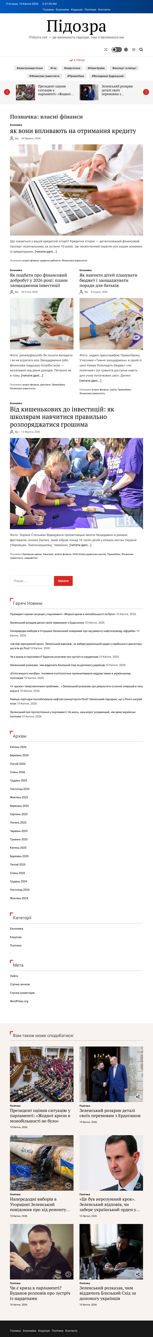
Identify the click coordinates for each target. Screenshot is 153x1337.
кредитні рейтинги (50, 260)
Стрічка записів (20, 984)
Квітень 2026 (18, 747)
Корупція (77, 9)
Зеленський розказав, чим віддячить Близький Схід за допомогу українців (57, 665)
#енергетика (72, 68)
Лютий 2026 (18, 763)
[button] (7, 92)
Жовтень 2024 (19, 898)
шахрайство (31, 558)
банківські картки (32, 554)
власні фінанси (31, 260)
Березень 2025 (19, 856)
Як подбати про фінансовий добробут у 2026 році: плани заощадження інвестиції (39, 280)
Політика (90, 9)
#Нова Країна (96, 68)
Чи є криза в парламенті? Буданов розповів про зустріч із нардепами (54, 656)
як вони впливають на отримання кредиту (73, 131)
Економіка (62, 9)
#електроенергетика (30, 68)
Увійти (14, 976)
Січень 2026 (17, 772)
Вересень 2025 (19, 805)
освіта (113, 389)
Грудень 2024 (18, 881)
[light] (120, 49)
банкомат (48, 554)
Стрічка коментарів (22, 992)
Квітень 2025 (18, 847)
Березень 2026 (19, 755)
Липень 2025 (18, 822)
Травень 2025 (19, 839)
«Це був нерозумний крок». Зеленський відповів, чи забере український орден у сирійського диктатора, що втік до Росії (107, 1209)
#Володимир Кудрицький (108, 76)
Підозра (76, 25)
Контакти (104, 9)
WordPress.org (19, 1001)
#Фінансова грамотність (44, 76)
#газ (53, 68)
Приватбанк (58, 384)
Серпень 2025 (19, 814)
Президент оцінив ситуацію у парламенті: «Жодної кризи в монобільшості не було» (55, 94)
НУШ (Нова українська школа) (89, 554)
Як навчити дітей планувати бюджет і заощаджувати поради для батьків (108, 280)
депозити (45, 384)
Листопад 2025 (19, 789)
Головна (48, 9)
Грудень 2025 (18, 780)
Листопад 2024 (19, 889)
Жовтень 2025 (19, 797)
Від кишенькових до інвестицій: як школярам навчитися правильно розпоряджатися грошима (62, 416)
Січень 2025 (17, 873)
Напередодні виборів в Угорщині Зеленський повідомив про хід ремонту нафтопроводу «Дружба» (73, 631)
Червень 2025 (19, 831)
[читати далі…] (46, 251)
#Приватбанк (75, 76)
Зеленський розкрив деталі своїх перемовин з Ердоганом (117, 92)
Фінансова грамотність (74, 260)
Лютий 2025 (18, 864)
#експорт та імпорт (124, 68)
